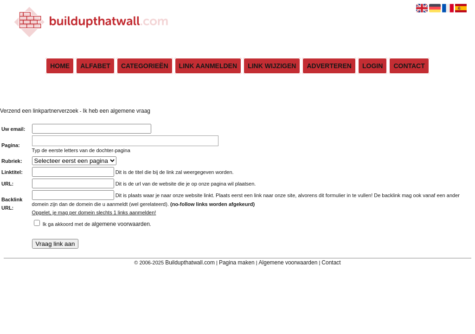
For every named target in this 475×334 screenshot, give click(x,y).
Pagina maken (237, 262)
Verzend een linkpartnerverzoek (39, 111)
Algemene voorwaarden (288, 262)
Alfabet (95, 66)
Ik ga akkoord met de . (97, 224)
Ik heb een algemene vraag (116, 111)
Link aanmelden (208, 66)
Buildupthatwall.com (190, 262)
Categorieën (144, 66)
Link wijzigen (272, 66)
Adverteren (329, 66)
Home (60, 66)
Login (372, 66)
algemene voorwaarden (120, 224)
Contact (408, 66)
